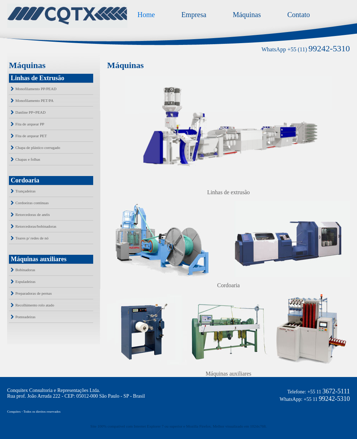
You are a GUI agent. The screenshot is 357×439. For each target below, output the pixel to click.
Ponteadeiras (25, 317)
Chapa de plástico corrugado (37, 147)
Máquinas (247, 15)
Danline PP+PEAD (30, 112)
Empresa (193, 15)
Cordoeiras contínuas (32, 203)
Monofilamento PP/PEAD (35, 89)
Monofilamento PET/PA (34, 100)
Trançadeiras (25, 191)
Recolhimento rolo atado (34, 305)
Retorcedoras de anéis (32, 214)
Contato (298, 15)
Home (146, 15)
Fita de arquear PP (29, 124)
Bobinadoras (25, 270)
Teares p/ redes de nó (32, 238)
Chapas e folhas (27, 159)
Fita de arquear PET (31, 136)
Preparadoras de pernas (33, 293)
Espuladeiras (25, 281)
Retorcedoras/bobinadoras (35, 226)
